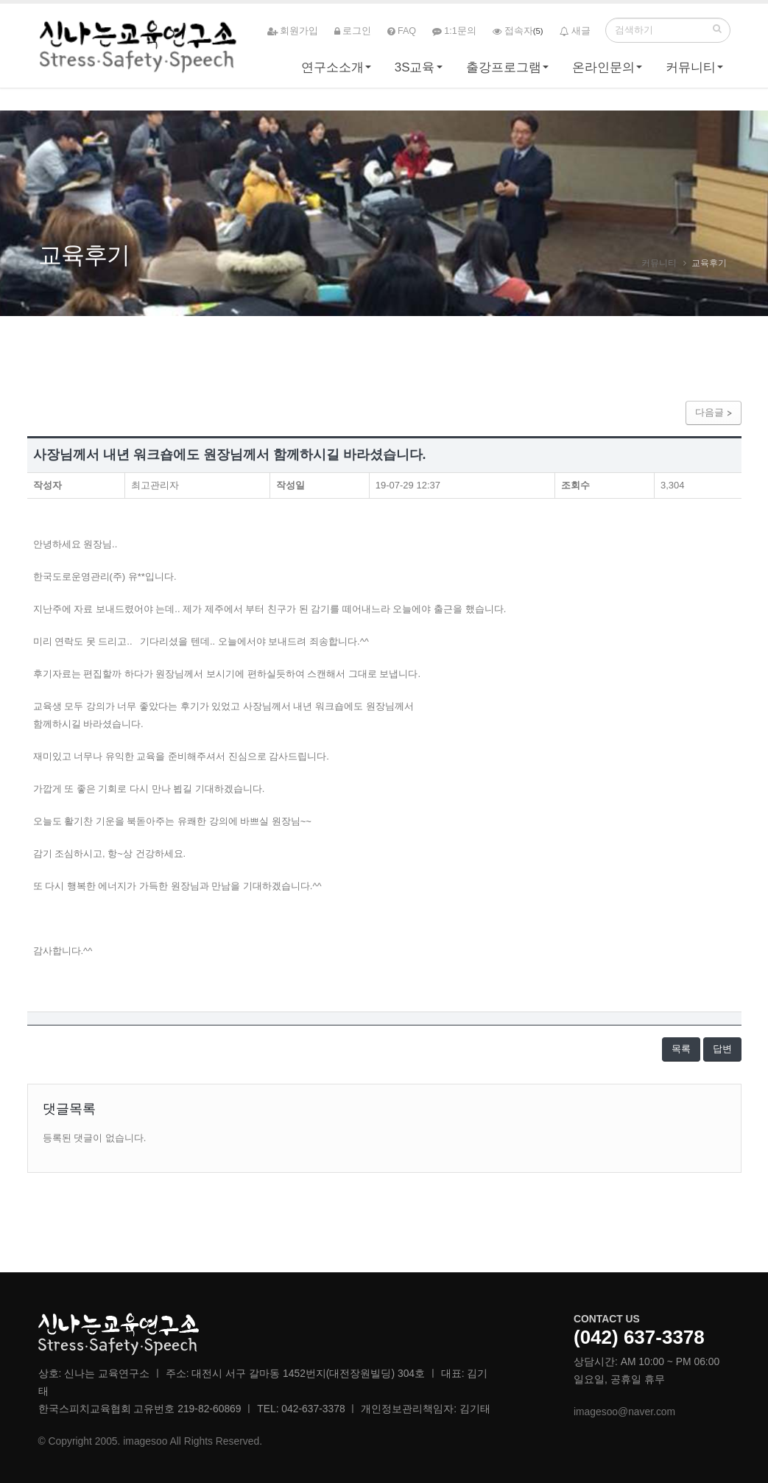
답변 (722, 1048)
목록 (681, 1048)
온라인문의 (603, 71)
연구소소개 (332, 71)
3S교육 (415, 71)
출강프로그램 (503, 71)
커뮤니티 (691, 71)
